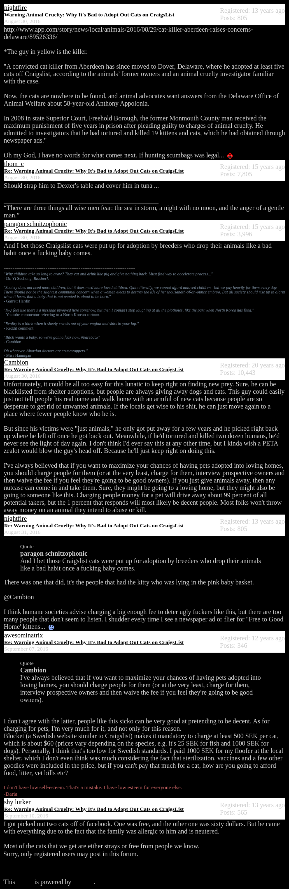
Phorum (83, 881)
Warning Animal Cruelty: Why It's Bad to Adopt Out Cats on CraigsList (89, 15)
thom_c (14, 163)
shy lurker (17, 802)
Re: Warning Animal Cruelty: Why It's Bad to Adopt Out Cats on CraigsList (94, 171)
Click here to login (28, 867)
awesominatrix (23, 635)
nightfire (15, 7)
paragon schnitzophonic (35, 223)
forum (24, 881)
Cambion (16, 362)
